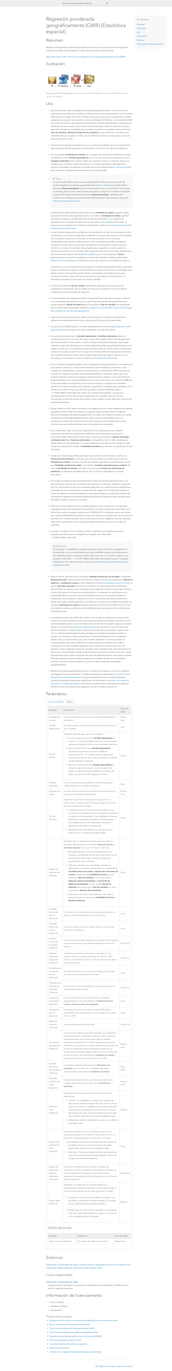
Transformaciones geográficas (93, 1264)
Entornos (141, 40)
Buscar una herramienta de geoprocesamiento (69, 1324)
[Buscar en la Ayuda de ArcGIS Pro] (83, 3)
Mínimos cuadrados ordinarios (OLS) (65, 1340)
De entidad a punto (93, 254)
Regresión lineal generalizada (86, 627)
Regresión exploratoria (59, 1348)
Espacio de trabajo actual (119, 1264)
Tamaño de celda (81, 1268)
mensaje (107, 185)
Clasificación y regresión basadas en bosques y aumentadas (75, 1352)
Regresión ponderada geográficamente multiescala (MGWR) (75, 1336)
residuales (109, 222)
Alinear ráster (96, 1268)
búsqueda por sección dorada (116, 583)
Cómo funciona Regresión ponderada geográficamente (73, 1332)
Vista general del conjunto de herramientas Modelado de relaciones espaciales (83, 1320)
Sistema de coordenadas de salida (62, 1264)
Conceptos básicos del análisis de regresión (68, 1344)
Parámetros (142, 36)
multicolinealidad (105, 358)
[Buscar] (107, 3)
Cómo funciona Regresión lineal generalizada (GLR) (71, 1328)
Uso (138, 32)
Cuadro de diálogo (56, 702)
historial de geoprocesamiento (66, 201)
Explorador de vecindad (61, 260)
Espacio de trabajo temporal (59, 1268)
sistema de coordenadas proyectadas (107, 308)
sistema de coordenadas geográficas (72, 311)
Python (70, 702)
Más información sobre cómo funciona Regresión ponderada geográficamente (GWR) (85, 57)
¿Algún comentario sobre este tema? (116, 1366)
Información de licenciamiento (150, 44)
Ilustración (141, 28)
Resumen (141, 24)
